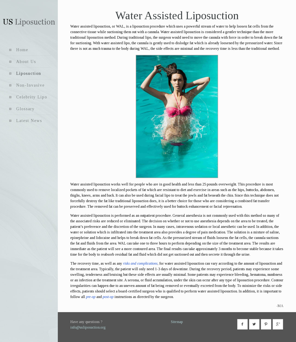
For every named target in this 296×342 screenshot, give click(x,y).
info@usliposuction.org (88, 327)
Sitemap (177, 322)
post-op (108, 297)
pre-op (91, 297)
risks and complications (140, 263)
